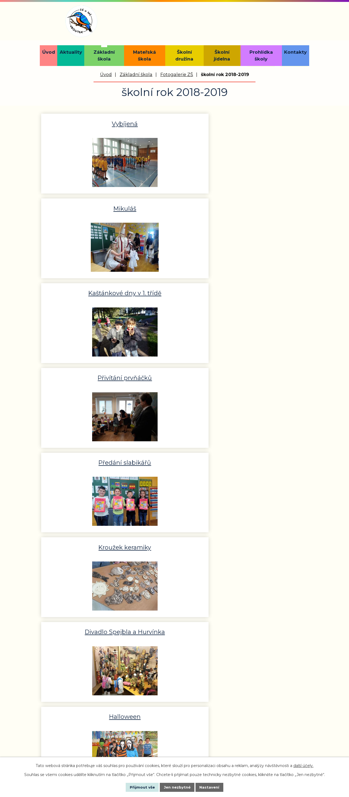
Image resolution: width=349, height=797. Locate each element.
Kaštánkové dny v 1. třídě (264, 122)
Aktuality (71, 52)
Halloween (174, 289)
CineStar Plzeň (174, 458)
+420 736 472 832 (68, 742)
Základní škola (104, 55)
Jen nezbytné (177, 786)
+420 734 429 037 (240, 692)
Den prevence (264, 375)
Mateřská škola (144, 55)
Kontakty (295, 52)
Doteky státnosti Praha (84, 375)
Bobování (264, 458)
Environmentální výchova (264, 289)
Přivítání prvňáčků (85, 206)
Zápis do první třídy (174, 543)
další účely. (303, 765)
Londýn (264, 543)
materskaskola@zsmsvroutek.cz (257, 707)
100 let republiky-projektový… (84, 462)
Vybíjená (85, 122)
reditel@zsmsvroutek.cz (151, 715)
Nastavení (214, 786)
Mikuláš (174, 122)
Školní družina (184, 55)
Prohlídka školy (261, 55)
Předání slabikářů (174, 206)
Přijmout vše (137, 786)
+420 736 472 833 (144, 700)
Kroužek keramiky (264, 206)
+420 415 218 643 (142, 692)
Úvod (48, 52)
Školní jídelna (222, 55)
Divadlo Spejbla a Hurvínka (84, 293)
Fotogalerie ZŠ (176, 74)
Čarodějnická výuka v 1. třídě (85, 547)
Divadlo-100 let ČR (174, 375)
